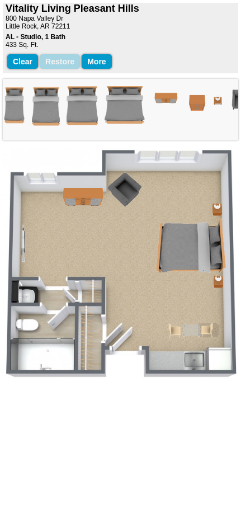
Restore (59, 61)
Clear (22, 61)
